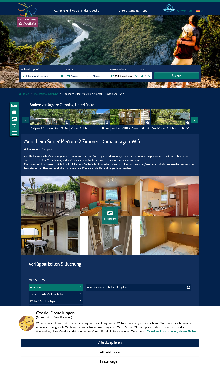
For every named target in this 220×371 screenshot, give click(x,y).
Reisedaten (70, 69)
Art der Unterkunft (118, 69)
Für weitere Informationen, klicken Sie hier (171, 331)
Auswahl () (184, 11)
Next (194, 120)
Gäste (142, 69)
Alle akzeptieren (110, 342)
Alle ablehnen (110, 352)
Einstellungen (110, 361)
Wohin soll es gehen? (30, 69)
